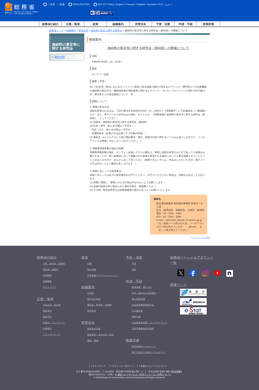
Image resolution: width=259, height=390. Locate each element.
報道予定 (47, 316)
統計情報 (91, 269)
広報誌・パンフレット (54, 322)
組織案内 (118, 24)
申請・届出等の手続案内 (144, 293)
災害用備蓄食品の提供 (143, 328)
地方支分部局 (93, 299)
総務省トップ (56, 30)
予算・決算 (163, 24)
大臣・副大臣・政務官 (54, 263)
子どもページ (49, 287)
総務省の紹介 (50, 24)
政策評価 (208, 24)
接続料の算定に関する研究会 (106, 30)
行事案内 (47, 328)
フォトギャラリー (52, 334)
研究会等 (83, 30)
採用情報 (47, 275)
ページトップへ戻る (201, 238)
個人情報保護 (138, 299)
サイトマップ (98, 366)
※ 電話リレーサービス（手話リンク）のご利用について (143, 374)
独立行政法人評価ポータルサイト (148, 352)
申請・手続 (185, 24)
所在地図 (176, 371)
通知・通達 (92, 340)
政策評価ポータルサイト (144, 346)
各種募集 (47, 281)
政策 (95, 24)
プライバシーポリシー (123, 366)
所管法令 (140, 24)
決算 (134, 269)
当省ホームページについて (153, 366)
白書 (89, 263)
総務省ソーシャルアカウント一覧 (191, 260)
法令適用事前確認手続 (143, 305)
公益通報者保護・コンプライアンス (149, 322)
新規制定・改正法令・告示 (100, 334)
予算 (134, 263)
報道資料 (47, 311)
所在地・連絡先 (50, 269)
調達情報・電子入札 (142, 287)
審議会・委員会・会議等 (99, 305)
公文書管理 (137, 311)
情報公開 (136, 316)
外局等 (90, 293)
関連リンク (178, 286)
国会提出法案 (93, 328)
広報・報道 (73, 24)
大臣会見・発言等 (52, 305)
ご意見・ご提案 (56, 4)
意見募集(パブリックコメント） (103, 275)
